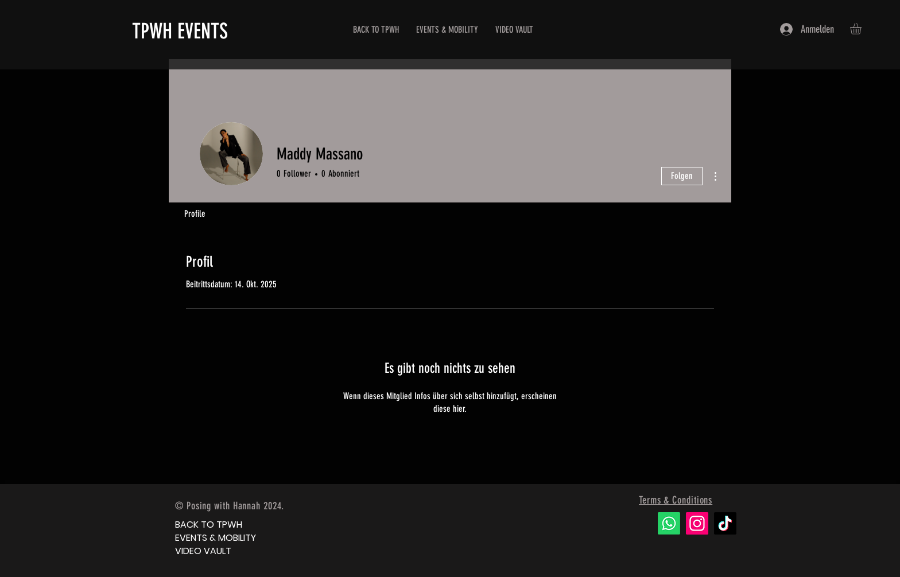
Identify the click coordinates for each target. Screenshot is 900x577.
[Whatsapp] (669, 523)
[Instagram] (697, 523)
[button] (862, 28)
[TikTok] (725, 523)
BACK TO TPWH (208, 524)
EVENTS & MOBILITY (215, 537)
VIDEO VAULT (203, 550)
